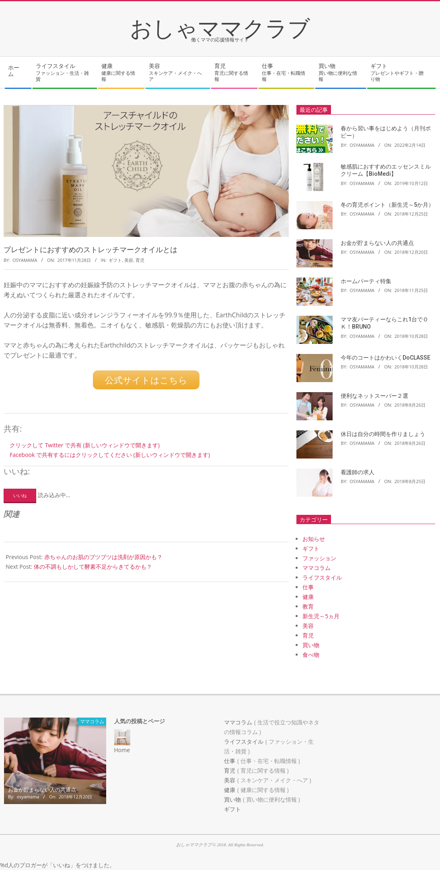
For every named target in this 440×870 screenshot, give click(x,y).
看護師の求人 (357, 472)
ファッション (319, 558)
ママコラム (316, 568)
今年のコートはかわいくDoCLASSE (385, 357)
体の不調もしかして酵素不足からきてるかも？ (93, 565)
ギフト (115, 260)
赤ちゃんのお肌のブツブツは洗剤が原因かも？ (103, 555)
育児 (140, 260)
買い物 (310, 645)
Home (122, 750)
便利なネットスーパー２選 (374, 396)
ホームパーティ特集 (366, 281)
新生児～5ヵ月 (320, 616)
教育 (308, 606)
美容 (128, 260)
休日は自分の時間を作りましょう (383, 434)
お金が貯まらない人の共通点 (377, 243)
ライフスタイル (322, 577)
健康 (308, 597)
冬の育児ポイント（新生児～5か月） (387, 205)
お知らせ (313, 539)
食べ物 (310, 654)
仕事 (308, 587)
